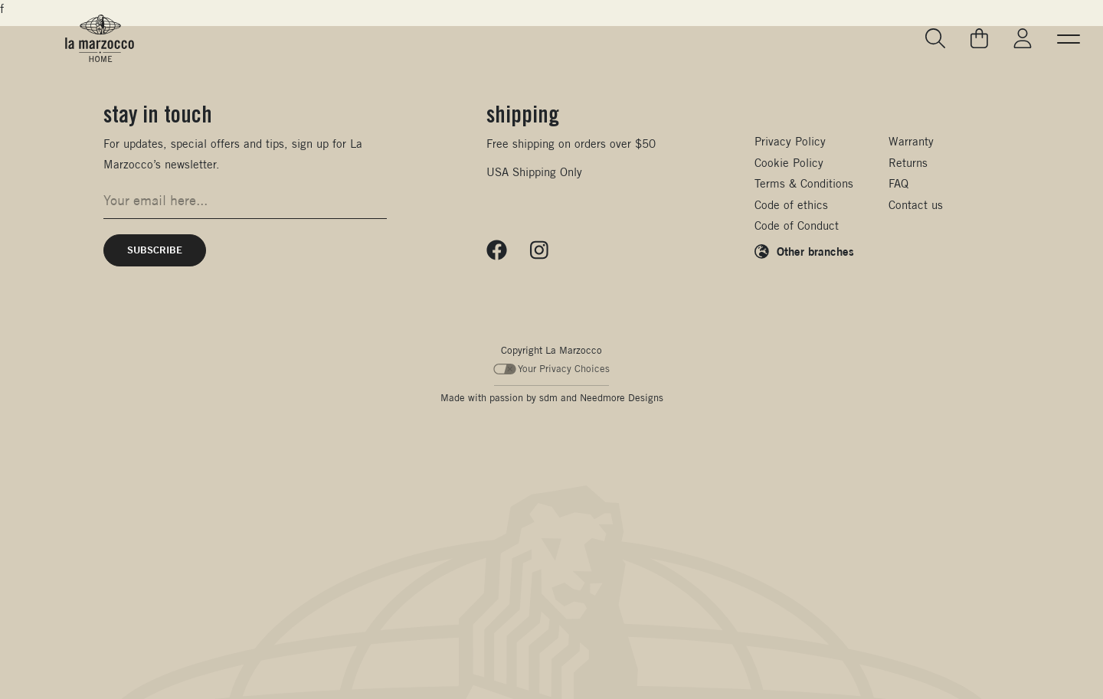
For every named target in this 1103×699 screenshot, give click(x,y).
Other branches (815, 251)
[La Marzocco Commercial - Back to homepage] (99, 38)
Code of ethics (791, 204)
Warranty (911, 141)
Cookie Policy (788, 162)
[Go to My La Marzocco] (1022, 39)
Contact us (916, 204)
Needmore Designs (621, 397)
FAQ (898, 183)
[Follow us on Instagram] (539, 250)
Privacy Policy (790, 141)
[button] (1068, 38)
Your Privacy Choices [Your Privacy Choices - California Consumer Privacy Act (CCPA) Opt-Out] (551, 368)
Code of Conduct (796, 225)
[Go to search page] (936, 39)
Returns (908, 162)
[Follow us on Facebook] (496, 250)
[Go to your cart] (980, 38)
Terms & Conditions (803, 183)
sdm (548, 397)
